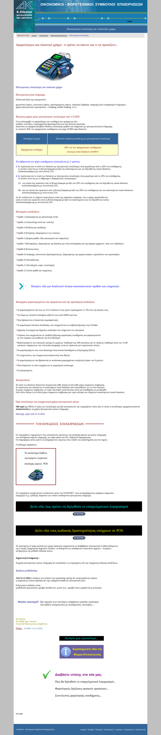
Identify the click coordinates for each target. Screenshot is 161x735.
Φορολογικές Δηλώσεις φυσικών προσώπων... (82, 688)
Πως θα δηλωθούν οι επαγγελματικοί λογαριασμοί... (85, 681)
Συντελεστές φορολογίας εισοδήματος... (78, 695)
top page (19, 714)
